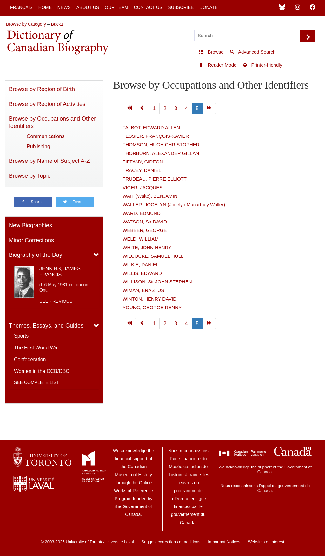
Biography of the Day (35, 255)
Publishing (38, 146)
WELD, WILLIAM (140, 239)
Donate (208, 7)
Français (21, 7)
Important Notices (224, 541)
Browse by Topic (29, 176)
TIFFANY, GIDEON (143, 161)
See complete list (36, 382)
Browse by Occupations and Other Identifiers (52, 122)
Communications (45, 136)
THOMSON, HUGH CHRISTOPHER (161, 144)
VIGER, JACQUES (142, 187)
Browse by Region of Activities (47, 104)
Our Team (116, 7)
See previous (55, 301)
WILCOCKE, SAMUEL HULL (153, 256)
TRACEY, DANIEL (142, 170)
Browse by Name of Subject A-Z (49, 161)
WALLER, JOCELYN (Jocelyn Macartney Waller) (174, 204)
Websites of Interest (266, 541)
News (64, 7)
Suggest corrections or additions (171, 541)
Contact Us (148, 7)
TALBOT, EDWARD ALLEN (151, 127)
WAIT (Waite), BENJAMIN (150, 196)
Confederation (30, 359)
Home (45, 7)
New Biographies (30, 225)
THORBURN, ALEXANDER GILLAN (161, 153)
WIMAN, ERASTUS (143, 290)
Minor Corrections (31, 240)
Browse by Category (26, 24)
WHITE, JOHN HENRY (147, 247)
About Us (87, 7)
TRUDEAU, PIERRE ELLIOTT (155, 179)
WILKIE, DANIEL (140, 264)
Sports (21, 336)
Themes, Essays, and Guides (46, 325)
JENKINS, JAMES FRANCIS (60, 271)
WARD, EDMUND (141, 213)
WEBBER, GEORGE (145, 230)
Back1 (57, 24)
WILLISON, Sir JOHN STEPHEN (157, 281)
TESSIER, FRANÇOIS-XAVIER (156, 136)
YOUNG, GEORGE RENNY (152, 307)
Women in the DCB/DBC (42, 371)
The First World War (36, 347)
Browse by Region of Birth (42, 89)
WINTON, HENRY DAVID (149, 298)
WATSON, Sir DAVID (145, 221)
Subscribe (181, 7)
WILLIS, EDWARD (142, 273)
